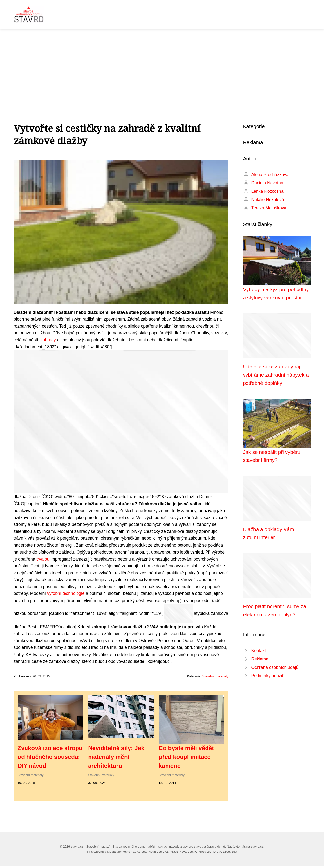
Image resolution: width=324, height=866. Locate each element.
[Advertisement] (162, 65)
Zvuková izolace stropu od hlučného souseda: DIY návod (50, 757)
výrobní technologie (66, 593)
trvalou (42, 559)
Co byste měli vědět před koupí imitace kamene (186, 757)
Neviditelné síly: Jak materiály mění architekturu (116, 757)
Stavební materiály (215, 676)
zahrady (48, 339)
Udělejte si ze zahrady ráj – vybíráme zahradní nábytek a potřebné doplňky (276, 375)
